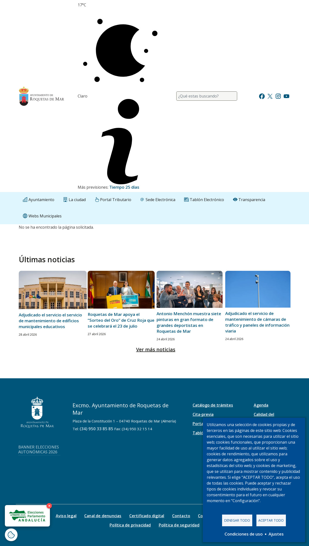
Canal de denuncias (103, 515)
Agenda (261, 405)
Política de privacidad (130, 525)
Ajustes (276, 534)
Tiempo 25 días (124, 187)
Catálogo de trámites (213, 405)
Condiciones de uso (244, 534)
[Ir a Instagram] (278, 95)
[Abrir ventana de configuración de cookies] (11, 534)
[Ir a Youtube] (286, 95)
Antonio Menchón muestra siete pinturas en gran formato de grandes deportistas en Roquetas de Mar (189, 322)
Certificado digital (146, 515)
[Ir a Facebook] (262, 95)
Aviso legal (66, 515)
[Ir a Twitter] (270, 95)
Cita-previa (203, 414)
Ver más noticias (155, 349)
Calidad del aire (264, 417)
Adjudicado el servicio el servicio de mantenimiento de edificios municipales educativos (50, 320)
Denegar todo (237, 520)
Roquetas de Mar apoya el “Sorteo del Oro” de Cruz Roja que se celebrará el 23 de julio (121, 320)
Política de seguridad (179, 525)
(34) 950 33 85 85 (96, 428)
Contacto (181, 515)
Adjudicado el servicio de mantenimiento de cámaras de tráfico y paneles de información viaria (257, 322)
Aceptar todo (271, 520)
